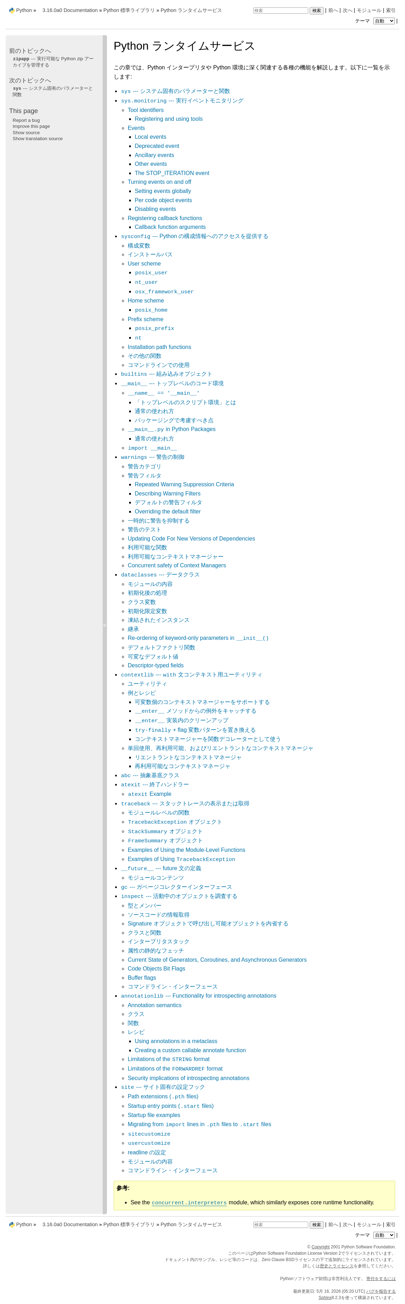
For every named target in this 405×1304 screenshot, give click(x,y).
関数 (133, 1023)
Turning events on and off (159, 182)
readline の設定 (147, 1152)
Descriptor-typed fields (156, 665)
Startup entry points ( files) (171, 1106)
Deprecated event (157, 146)
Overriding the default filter (168, 511)
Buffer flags (142, 978)
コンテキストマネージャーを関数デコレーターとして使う (208, 739)
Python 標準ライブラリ (129, 10)
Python (24, 10)
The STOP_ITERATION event (172, 173)
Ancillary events (154, 155)
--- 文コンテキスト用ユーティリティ (191, 675)
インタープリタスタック (159, 941)
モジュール (369, 10)
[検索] (280, 10)
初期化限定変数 (147, 611)
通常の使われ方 (154, 411)
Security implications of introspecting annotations (188, 1078)
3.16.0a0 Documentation (70, 10)
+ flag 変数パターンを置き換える (195, 730)
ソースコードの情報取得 (159, 915)
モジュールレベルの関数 (159, 813)
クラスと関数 (145, 933)
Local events (150, 137)
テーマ (376, 21)
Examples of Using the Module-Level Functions (186, 850)
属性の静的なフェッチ (156, 951)
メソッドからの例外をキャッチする (196, 711)
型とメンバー (145, 906)
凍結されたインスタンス (159, 620)
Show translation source (38, 138)
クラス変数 (142, 602)
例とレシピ (142, 693)
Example (149, 794)
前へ (333, 10)
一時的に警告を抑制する (159, 521)
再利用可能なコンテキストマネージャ (182, 766)
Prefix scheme (145, 319)
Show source (26, 132)
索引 (391, 10)
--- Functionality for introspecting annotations (199, 996)
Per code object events (163, 200)
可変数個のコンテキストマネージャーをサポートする (202, 702)
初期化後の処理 (147, 593)
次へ (348, 10)
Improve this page (31, 126)
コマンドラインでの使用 (159, 365)
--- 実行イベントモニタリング (182, 101)
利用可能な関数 (147, 547)
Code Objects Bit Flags (156, 969)
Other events (151, 164)
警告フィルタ (145, 476)
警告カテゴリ (145, 466)
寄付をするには (381, 1278)
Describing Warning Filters (168, 494)
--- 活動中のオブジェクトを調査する (179, 896)
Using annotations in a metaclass (176, 1041)
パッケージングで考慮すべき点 (174, 420)
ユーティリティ (147, 684)
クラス (136, 1014)
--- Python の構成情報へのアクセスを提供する (195, 236)
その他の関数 (145, 356)
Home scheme (146, 301)
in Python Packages (172, 429)
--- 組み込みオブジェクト (167, 374)
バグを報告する (381, 1291)
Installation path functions (159, 347)
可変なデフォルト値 (153, 657)
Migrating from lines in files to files (199, 1124)
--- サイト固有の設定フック (163, 1087)
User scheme (144, 264)
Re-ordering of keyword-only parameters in (198, 638)
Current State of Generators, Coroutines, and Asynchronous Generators (217, 960)
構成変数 (139, 246)
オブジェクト (175, 822)
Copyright (321, 1246)
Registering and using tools (169, 119)
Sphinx (325, 1297)
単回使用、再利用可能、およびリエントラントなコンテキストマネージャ (221, 748)
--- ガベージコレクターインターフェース (176, 887)
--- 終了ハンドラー (155, 784)
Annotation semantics (155, 1005)
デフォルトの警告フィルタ (168, 502)
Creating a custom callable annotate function (190, 1050)
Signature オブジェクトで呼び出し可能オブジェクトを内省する (208, 923)
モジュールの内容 (150, 584)
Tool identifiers (146, 110)
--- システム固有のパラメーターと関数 (175, 91)
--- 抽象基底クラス (150, 775)
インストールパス (150, 254)
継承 (133, 629)
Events (136, 128)
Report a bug (26, 120)
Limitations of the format (169, 1059)
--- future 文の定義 (161, 868)
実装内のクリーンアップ (181, 720)
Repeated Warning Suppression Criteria (184, 484)
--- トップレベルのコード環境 (172, 383)
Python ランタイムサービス (191, 10)
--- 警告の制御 (152, 457)
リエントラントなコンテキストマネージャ (188, 757)
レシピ (136, 1032)
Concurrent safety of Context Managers (177, 565)
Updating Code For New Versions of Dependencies (191, 539)
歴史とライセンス (337, 1266)
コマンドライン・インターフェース (173, 987)
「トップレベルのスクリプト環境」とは (185, 402)
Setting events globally (163, 191)
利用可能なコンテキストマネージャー (175, 557)
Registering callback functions (165, 218)
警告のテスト (145, 529)
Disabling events (155, 209)
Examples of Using (182, 859)
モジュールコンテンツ (156, 878)
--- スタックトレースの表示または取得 (185, 803)
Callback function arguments (170, 227)
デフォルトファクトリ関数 (161, 647)
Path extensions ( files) (163, 1096)
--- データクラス (160, 575)
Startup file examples (154, 1115)
